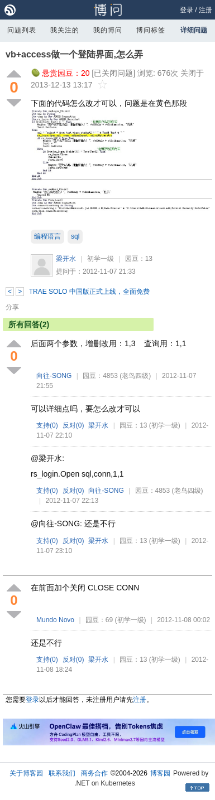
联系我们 (62, 773)
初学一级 (100, 259)
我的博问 (107, 30)
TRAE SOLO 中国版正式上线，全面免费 (89, 291)
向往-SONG (53, 376)
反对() (73, 425)
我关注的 (64, 30)
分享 (12, 307)
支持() (47, 425)
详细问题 (193, 30)
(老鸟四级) (135, 376)
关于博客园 (26, 773)
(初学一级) (164, 425)
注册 (205, 10)
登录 (186, 10)
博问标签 (150, 30)
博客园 (160, 773)
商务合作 (94, 773)
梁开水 (66, 259)
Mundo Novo (55, 620)
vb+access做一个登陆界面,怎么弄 (74, 54)
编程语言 (47, 236)
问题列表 (21, 30)
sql (75, 236)
